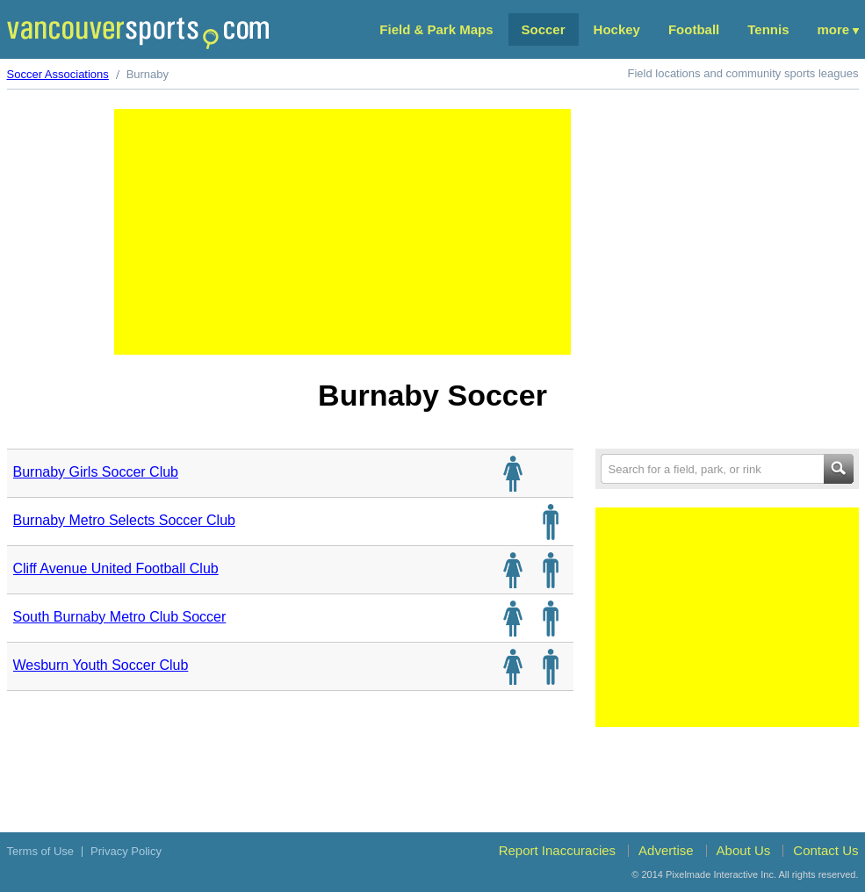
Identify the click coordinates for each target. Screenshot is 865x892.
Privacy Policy (126, 851)
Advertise (666, 850)
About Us (744, 850)
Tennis (768, 29)
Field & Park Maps (436, 29)
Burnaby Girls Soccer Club (96, 471)
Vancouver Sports (138, 33)
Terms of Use (41, 851)
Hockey (617, 29)
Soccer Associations (58, 74)
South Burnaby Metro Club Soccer (120, 616)
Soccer (544, 29)
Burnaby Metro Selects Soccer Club (124, 520)
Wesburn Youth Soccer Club (101, 665)
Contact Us (825, 850)
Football (693, 29)
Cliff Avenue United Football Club (116, 568)
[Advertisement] (342, 232)
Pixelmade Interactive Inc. (721, 874)
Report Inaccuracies (557, 850)
